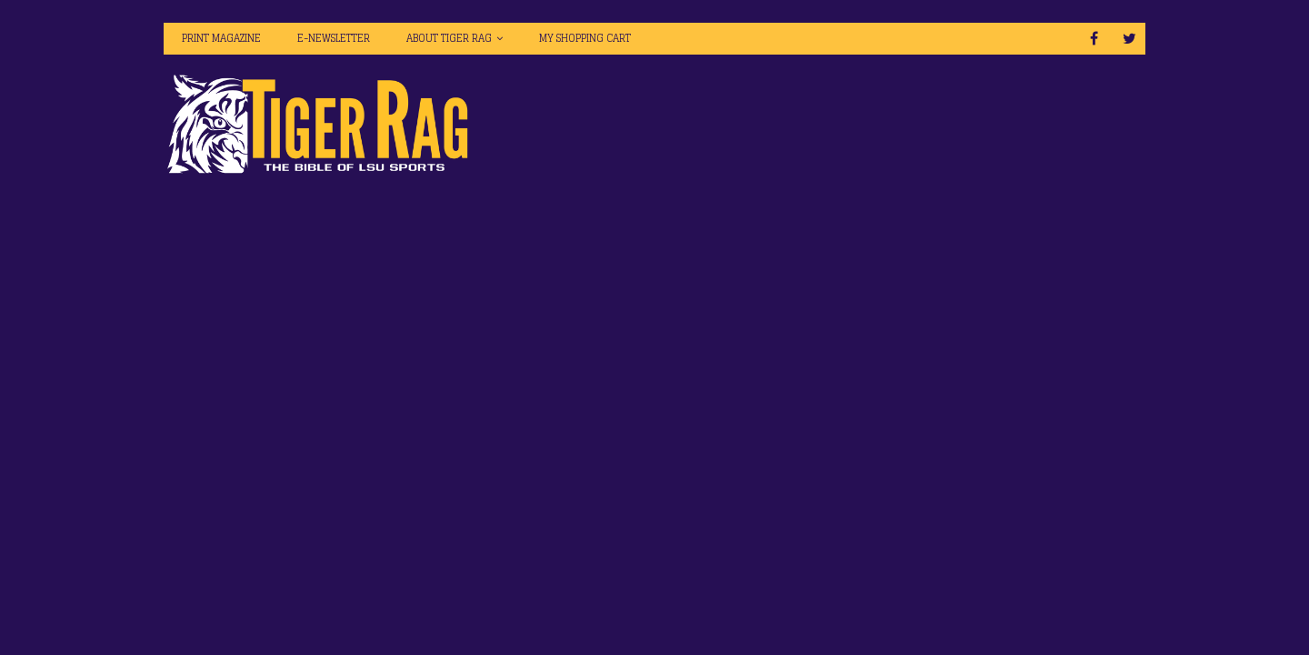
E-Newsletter (333, 38)
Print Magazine (221, 38)
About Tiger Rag (449, 38)
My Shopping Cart (585, 38)
